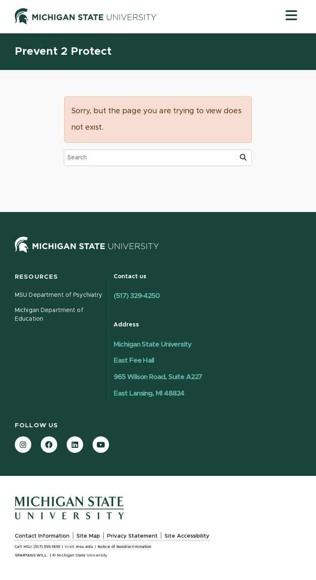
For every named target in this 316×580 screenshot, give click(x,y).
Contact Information (42, 536)
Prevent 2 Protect (63, 51)
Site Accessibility (187, 536)
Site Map (88, 536)
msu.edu (84, 547)
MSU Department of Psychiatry (58, 295)
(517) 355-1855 (47, 547)
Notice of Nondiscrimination (124, 547)
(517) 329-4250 (137, 295)
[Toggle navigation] (291, 15)
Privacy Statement (132, 536)
